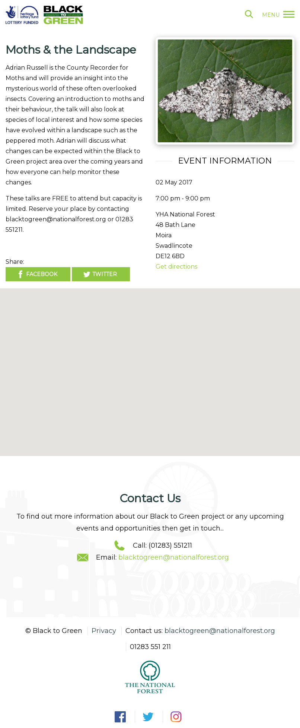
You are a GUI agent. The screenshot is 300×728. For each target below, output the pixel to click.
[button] (150, 365)
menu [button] (278, 15)
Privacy (104, 631)
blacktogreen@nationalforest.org (173, 557)
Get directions (176, 266)
